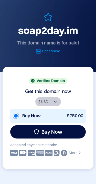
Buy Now (48, 132)
